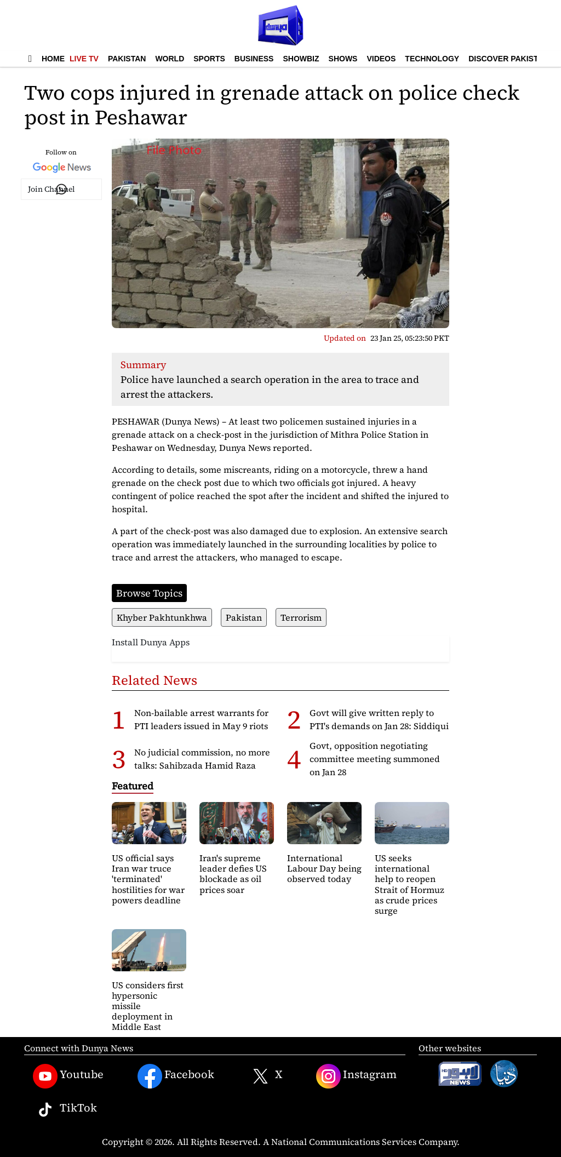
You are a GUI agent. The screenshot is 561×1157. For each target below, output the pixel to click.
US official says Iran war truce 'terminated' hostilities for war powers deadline (148, 879)
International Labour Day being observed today (324, 868)
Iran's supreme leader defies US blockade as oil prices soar (233, 874)
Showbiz (301, 58)
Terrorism (301, 617)
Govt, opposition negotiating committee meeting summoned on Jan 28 (375, 759)
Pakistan (127, 58)
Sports (209, 58)
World (169, 58)
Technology (432, 58)
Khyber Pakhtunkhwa (162, 617)
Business (254, 58)
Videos (381, 58)
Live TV (84, 58)
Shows (343, 58)
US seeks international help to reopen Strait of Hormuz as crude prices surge (409, 884)
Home (53, 58)
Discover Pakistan (508, 58)
